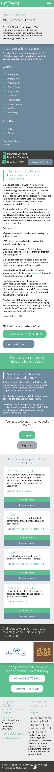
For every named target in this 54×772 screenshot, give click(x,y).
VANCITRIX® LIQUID (20, 471)
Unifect (6, 712)
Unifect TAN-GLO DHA (21, 587)
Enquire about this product (24, 334)
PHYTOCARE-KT (18, 552)
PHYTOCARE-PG (18, 514)
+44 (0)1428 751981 (27, 678)
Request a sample (27, 505)
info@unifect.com (27, 688)
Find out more (27, 499)
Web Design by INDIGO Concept (19, 768)
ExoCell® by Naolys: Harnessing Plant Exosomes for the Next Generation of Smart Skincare (39, 724)
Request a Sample (40, 162)
